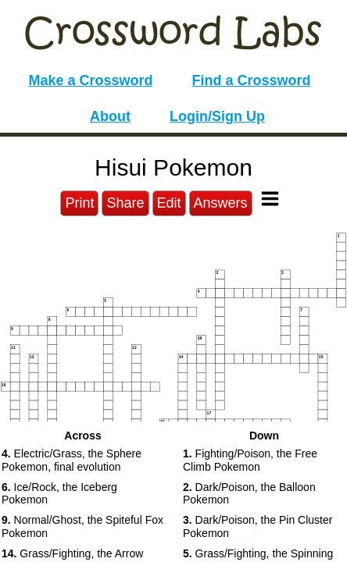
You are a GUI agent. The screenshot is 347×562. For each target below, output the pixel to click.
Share (125, 203)
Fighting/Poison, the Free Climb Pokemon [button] (250, 460)
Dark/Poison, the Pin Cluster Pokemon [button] (257, 526)
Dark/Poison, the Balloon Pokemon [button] (249, 494)
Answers (221, 203)
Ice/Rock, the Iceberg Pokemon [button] (59, 494)
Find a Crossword (251, 80)
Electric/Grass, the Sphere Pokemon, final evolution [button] (71, 460)
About (110, 116)
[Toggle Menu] (270, 198)
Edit (169, 203)
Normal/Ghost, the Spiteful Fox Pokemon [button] (82, 526)
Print (79, 203)
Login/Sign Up (217, 116)
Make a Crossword (90, 80)
